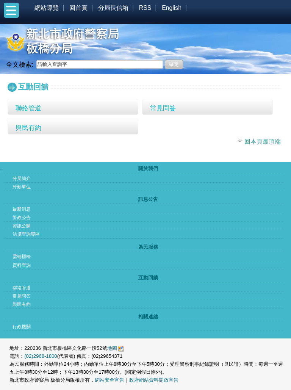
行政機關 (22, 326)
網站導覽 (46, 8)
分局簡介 (22, 178)
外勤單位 (22, 187)
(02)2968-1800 (40, 356)
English (171, 8)
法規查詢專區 (26, 234)
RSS (145, 8)
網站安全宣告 (109, 380)
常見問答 (163, 108)
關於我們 (148, 168)
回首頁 (78, 8)
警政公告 (22, 217)
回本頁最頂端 (262, 141)
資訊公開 (22, 226)
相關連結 (148, 317)
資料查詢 (22, 265)
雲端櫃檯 (22, 256)
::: (9, 75)
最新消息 (22, 209)
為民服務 (148, 247)
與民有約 (28, 128)
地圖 (112, 348)
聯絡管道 (28, 108)
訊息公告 (148, 199)
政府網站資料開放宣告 (153, 380)
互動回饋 (148, 277)
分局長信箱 (113, 8)
